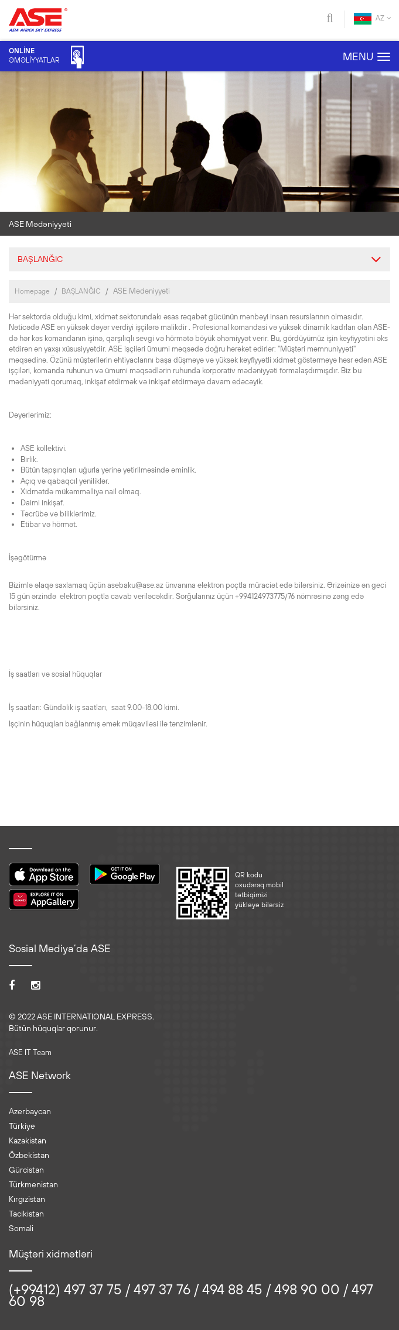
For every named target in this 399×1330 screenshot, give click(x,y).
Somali (21, 1228)
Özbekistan (29, 1155)
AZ (372, 19)
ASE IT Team (30, 1052)
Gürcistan (26, 1169)
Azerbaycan (30, 1111)
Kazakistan (27, 1140)
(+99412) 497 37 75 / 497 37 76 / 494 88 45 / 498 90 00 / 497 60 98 (191, 1295)
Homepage (32, 291)
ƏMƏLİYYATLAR (46, 57)
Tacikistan (26, 1213)
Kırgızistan (27, 1199)
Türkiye (22, 1126)
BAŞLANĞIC (81, 291)
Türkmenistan (33, 1184)
